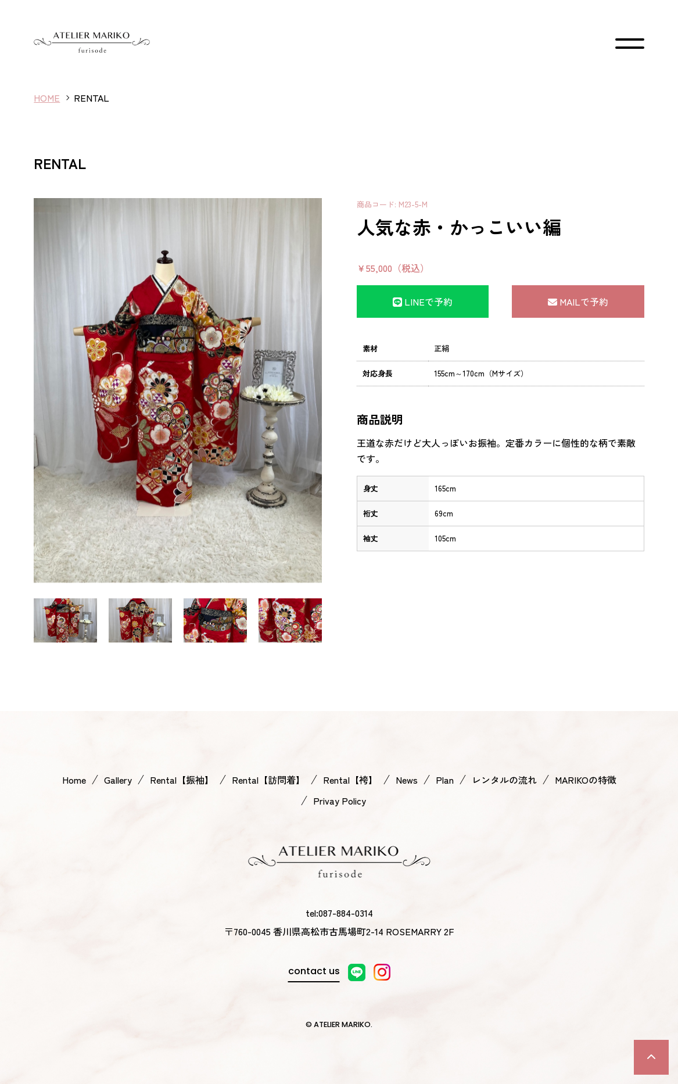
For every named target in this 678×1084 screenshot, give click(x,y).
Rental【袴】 (350, 779)
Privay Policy (339, 800)
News (407, 779)
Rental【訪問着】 (268, 779)
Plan (445, 779)
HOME (47, 98)
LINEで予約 (423, 301)
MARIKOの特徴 (585, 779)
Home (74, 779)
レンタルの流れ (504, 779)
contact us (314, 971)
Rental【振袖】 (182, 779)
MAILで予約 (578, 301)
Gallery (118, 779)
